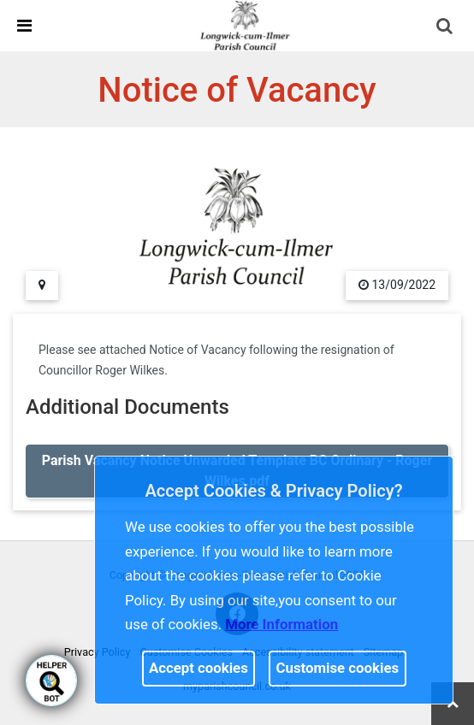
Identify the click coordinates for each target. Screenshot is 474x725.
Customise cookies (338, 667)
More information (281, 624)
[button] (445, 27)
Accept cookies (198, 667)
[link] (244, 25)
